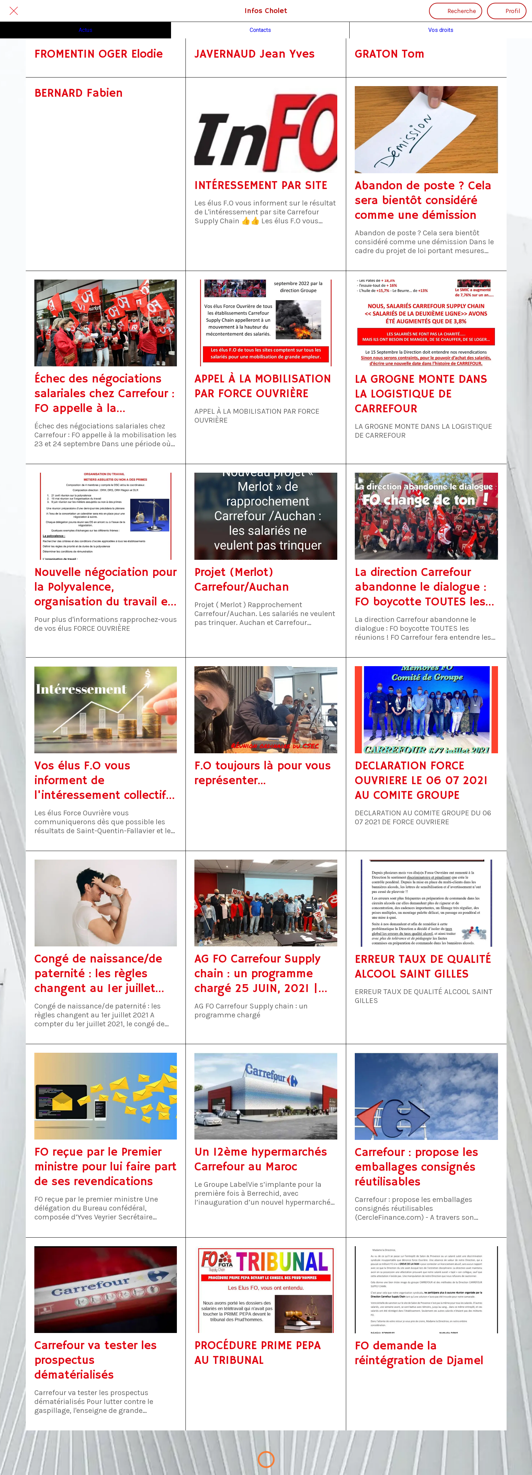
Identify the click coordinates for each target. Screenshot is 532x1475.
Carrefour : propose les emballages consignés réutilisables (416, 1167)
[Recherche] (455, 11)
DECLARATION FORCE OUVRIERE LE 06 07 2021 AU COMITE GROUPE (421, 781)
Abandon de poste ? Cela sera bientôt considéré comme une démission (423, 201)
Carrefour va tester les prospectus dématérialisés (95, 1360)
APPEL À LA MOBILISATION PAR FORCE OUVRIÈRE (262, 386)
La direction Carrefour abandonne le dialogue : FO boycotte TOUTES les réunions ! (420, 587)
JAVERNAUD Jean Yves (254, 54)
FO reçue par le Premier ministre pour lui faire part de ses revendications (105, 1167)
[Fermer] (14, 11)
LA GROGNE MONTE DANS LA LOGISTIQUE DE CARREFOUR (421, 394)
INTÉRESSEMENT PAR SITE (260, 185)
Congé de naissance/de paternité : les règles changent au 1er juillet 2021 (98, 974)
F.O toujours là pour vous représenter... (262, 773)
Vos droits (440, 30)
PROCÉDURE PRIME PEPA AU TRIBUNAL (257, 1353)
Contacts (260, 30)
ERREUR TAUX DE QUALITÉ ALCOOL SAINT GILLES (423, 967)
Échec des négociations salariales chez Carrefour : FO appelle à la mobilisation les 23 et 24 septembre (104, 394)
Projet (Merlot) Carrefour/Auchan (241, 580)
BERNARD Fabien (78, 93)
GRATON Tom (390, 54)
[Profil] (507, 11)
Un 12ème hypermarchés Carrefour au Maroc (260, 1160)
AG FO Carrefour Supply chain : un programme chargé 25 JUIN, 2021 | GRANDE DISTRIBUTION (257, 974)
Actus (85, 30)
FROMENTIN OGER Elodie (98, 54)
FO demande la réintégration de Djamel (419, 1353)
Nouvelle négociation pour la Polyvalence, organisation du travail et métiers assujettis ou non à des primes (105, 587)
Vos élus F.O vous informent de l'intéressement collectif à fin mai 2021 (105, 781)
